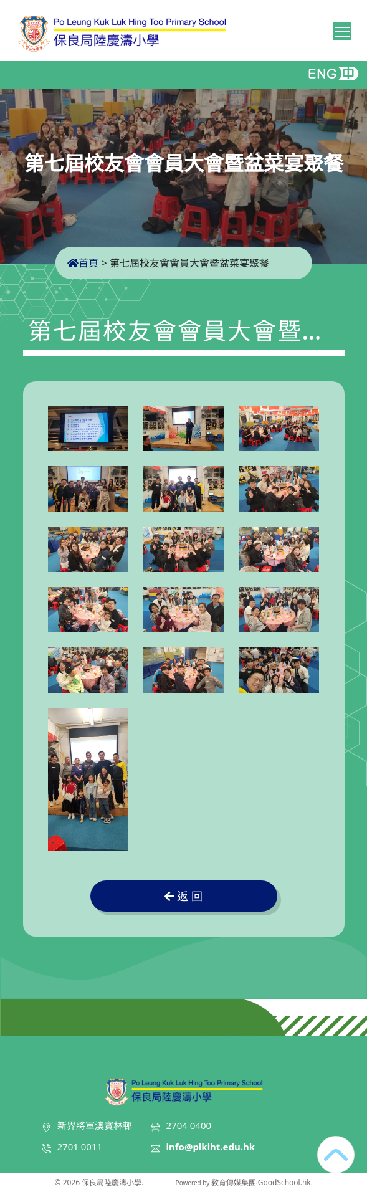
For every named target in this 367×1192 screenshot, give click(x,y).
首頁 (82, 263)
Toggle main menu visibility (343, 29)
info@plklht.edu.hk (210, 1146)
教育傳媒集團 (233, 1182)
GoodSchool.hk (284, 1182)
